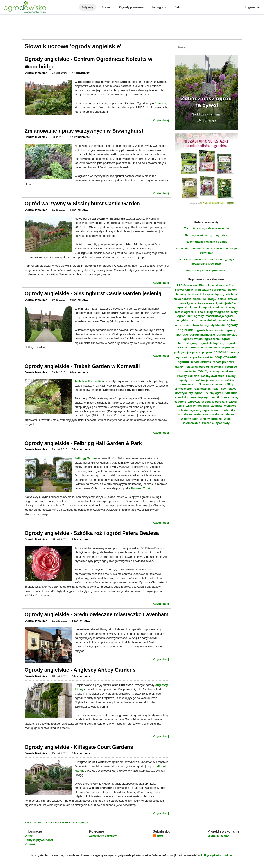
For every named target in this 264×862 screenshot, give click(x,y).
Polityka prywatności (39, 840)
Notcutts (160, 103)
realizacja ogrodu (197, 366)
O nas (29, 835)
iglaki (219, 303)
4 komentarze (81, 753)
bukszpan (206, 294)
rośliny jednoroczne (209, 380)
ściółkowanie (191, 423)
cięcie (197, 299)
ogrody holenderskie (209, 330)
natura (194, 320)
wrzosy (191, 405)
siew (223, 388)
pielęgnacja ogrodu (187, 352)
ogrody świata (193, 339)
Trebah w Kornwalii (88, 381)
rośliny (203, 371)
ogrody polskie (227, 334)
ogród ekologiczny (212, 343)
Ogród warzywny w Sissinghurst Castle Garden (82, 203)
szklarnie (231, 393)
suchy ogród (214, 393)
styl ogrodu (196, 393)
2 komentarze (81, 539)
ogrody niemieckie (202, 334)
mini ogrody (195, 316)
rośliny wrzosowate (208, 384)
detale (222, 299)
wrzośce (203, 405)
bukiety (193, 294)
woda (180, 405)
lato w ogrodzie (185, 312)
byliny (219, 294)
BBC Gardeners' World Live (195, 285)
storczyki (180, 393)
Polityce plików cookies (217, 855)
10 (66, 822)
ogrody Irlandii (215, 325)
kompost (205, 307)
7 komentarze (80, 72)
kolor (193, 307)
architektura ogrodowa (210, 289)
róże (216, 388)
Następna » (80, 822)
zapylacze (227, 414)
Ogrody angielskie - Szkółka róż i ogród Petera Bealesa (92, 533)
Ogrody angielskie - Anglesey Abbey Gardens (80, 670)
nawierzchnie (228, 320)
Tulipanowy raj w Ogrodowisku (206, 270)
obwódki (197, 325)
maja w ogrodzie (218, 312)
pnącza (207, 352)
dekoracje (209, 299)
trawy (225, 397)
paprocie (228, 347)
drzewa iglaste (186, 303)
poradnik (221, 352)
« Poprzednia (33, 822)
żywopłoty (223, 423)
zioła (227, 418)
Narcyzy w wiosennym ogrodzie (206, 235)
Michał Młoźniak (218, 835)
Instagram (159, 7)
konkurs (218, 307)
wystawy (216, 405)
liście (201, 312)
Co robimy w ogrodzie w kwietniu (206, 228)
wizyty (233, 401)
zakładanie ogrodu (206, 414)
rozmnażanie (187, 371)
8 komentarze (79, 209)
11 (70, 822)
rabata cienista (201, 362)
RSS (158, 836)
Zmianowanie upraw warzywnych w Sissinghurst (84, 131)
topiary (203, 397)
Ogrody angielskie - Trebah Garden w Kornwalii (82, 366)
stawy (232, 388)
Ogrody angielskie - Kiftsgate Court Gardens (79, 747)
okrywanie (196, 347)
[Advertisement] (132, 27)
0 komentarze (79, 372)
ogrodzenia (212, 339)
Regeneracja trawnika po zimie (206, 241)
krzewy (230, 307)
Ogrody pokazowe (131, 7)
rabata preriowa (223, 362)
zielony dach (189, 418)
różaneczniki (202, 388)
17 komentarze (80, 137)
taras (193, 397)
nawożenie (182, 325)
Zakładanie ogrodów (103, 835)
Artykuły (87, 7)
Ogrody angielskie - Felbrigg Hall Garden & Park (83, 443)
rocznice (231, 366)
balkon (232, 289)
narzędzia (181, 320)
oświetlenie (212, 347)
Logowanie (252, 7)
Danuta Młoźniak (36, 72)
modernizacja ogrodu (220, 316)
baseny (181, 294)
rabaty (179, 366)
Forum (106, 7)
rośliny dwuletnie (212, 376)
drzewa (232, 299)
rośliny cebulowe (221, 371)
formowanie (206, 303)
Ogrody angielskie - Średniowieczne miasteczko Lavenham (96, 614)
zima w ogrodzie (211, 418)
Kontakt (30, 844)
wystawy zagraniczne (204, 410)
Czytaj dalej (161, 120)
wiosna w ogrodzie (214, 401)
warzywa (194, 401)
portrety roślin (203, 357)
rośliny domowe (188, 376)
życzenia (208, 423)
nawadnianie (208, 320)
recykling (217, 366)
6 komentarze (79, 299)
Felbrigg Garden (86, 458)
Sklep (178, 7)
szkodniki (181, 397)
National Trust (140, 488)
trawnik (215, 397)
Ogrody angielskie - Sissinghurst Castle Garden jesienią (93, 293)
